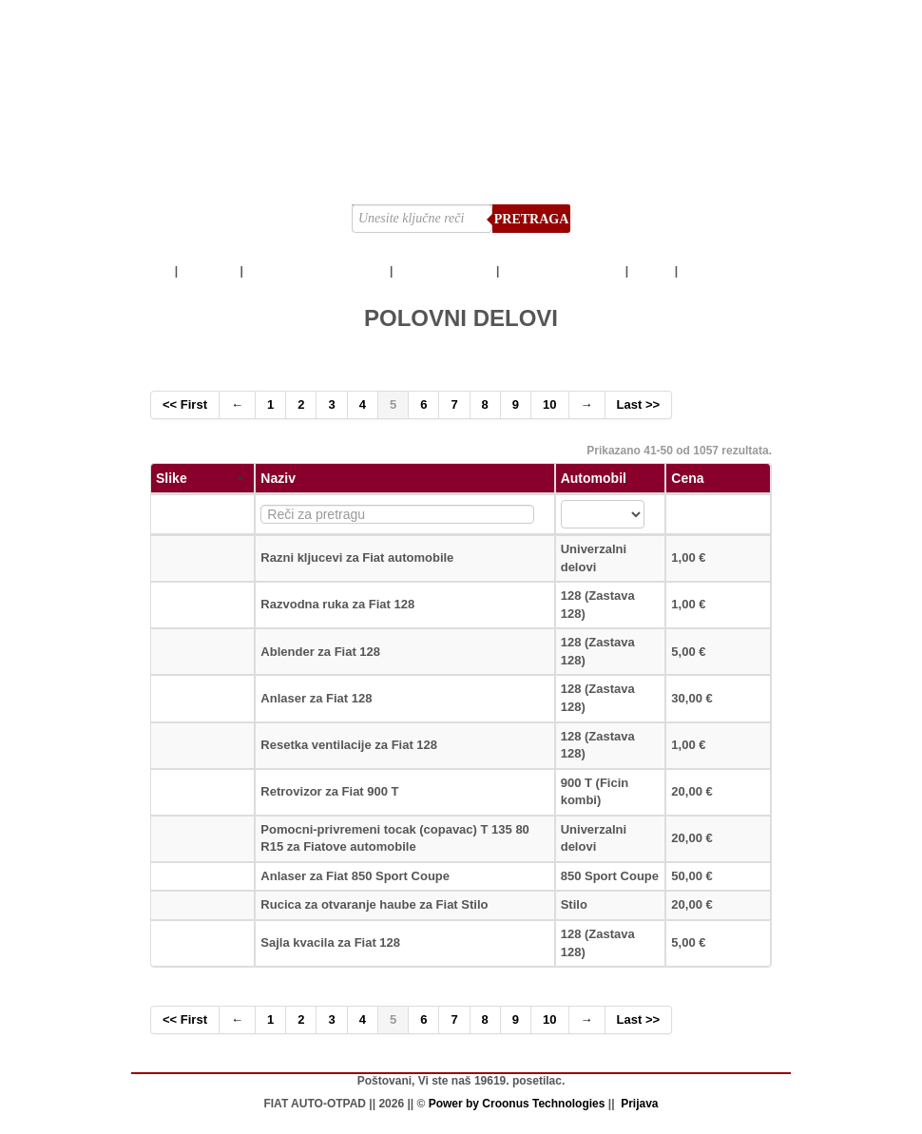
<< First (185, 404)
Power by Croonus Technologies (517, 1103)
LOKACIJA (711, 271)
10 (549, 404)
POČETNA (209, 271)
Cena (687, 478)
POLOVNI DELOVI (444, 271)
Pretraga (531, 219)
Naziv (278, 478)
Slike (200, 478)
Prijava (639, 1103)
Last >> (639, 404)
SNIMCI (651, 271)
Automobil (593, 478)
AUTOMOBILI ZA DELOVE (316, 271)
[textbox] (396, 514)
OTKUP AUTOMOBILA (563, 271)
